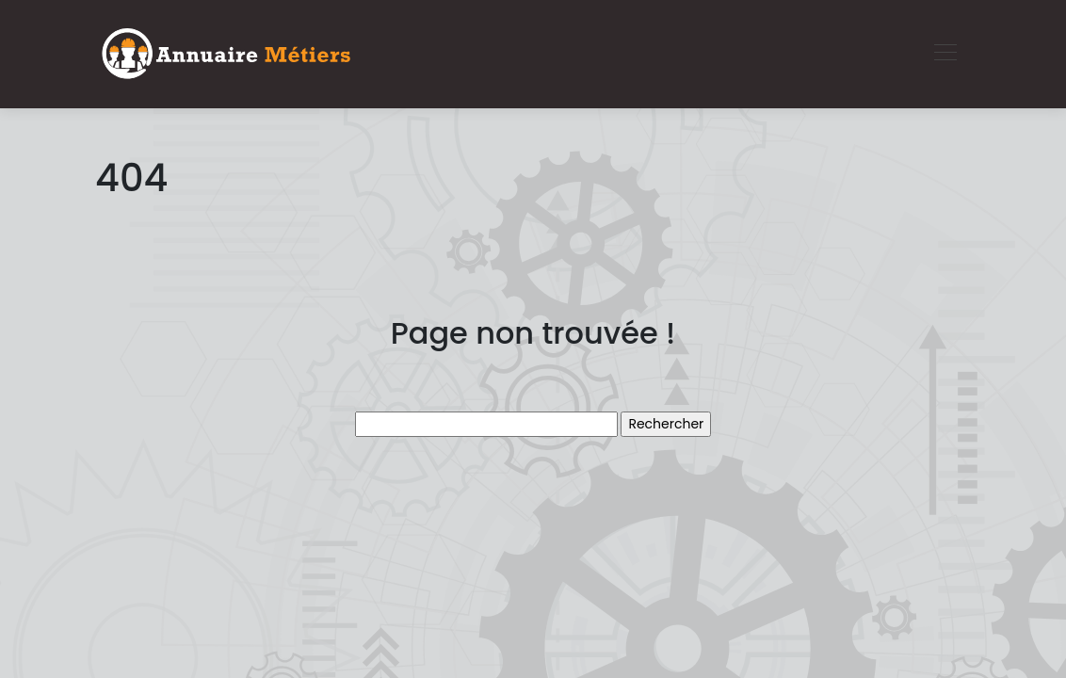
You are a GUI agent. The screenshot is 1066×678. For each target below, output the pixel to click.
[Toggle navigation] (944, 54)
